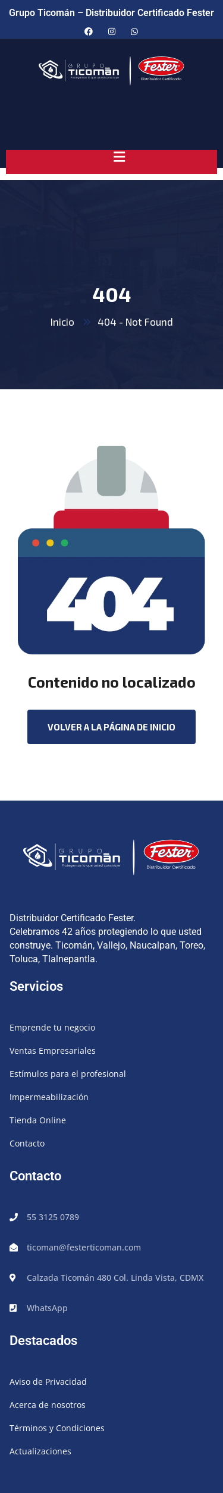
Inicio (62, 321)
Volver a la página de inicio (111, 727)
